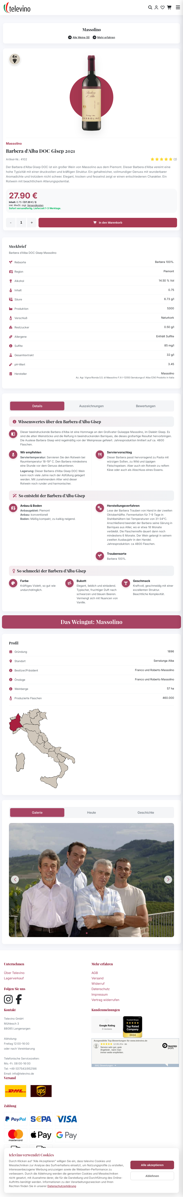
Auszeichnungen (91, 406)
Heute (91, 812)
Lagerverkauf (14, 978)
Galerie (37, 812)
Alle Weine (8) (79, 37)
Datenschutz (101, 989)
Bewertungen (145, 406)
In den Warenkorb (107, 222)
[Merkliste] (163, 8)
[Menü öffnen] (178, 7)
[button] (87, 933)
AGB (95, 973)
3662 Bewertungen (104, 1065)
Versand (98, 978)
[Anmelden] (156, 8)
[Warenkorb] (169, 8)
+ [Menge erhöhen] (32, 222)
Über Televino (14, 973)
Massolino (14, 143)
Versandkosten (35, 205)
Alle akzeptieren (152, 1165)
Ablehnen (152, 1176)
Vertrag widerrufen (105, 1000)
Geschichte (146, 812)
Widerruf (98, 983)
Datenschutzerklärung (61, 1186)
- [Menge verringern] (11, 222)
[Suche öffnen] (150, 8)
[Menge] (21, 222)
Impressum (100, 994)
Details (37, 406)
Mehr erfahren (104, 37)
